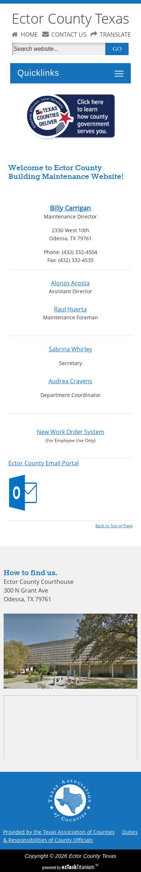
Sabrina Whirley (70, 349)
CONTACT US (68, 34)
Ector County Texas (70, 18)
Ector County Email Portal (43, 463)
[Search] (60, 49)
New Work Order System (70, 432)
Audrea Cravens (70, 381)
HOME (29, 34)
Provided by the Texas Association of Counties (59, 831)
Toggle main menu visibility (121, 69)
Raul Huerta (70, 309)
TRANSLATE (115, 34)
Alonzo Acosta (70, 283)
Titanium (78, 867)
